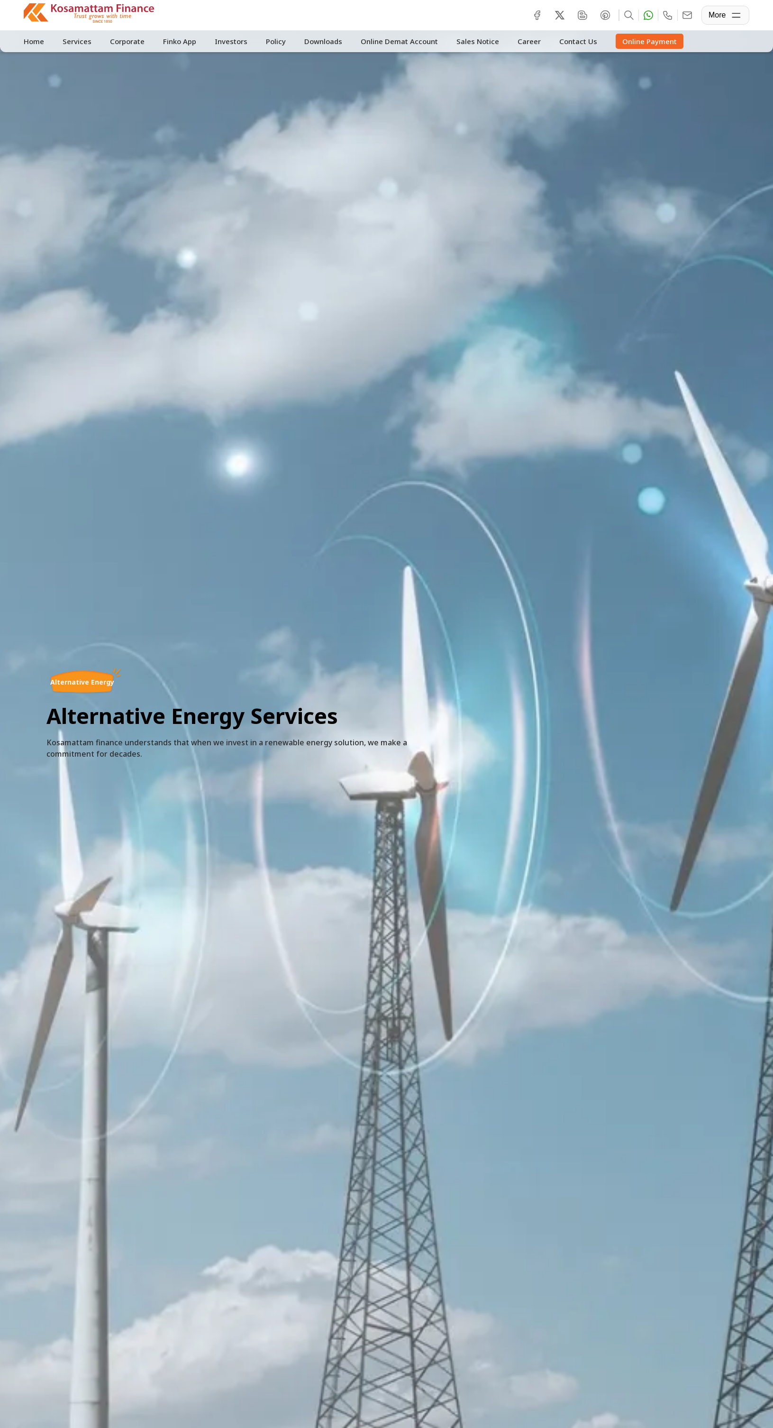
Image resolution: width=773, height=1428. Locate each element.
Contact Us (575, 41)
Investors (229, 41)
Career (525, 41)
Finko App (178, 41)
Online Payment (645, 41)
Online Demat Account (396, 41)
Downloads (320, 41)
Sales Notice (474, 41)
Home (34, 41)
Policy (273, 41)
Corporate (126, 41)
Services (77, 41)
